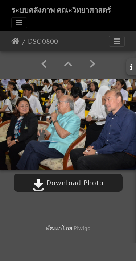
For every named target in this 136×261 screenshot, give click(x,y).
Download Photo (68, 182)
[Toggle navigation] (19, 22)
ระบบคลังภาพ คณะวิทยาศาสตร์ (61, 10)
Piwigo (82, 228)
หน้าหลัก (15, 41)
